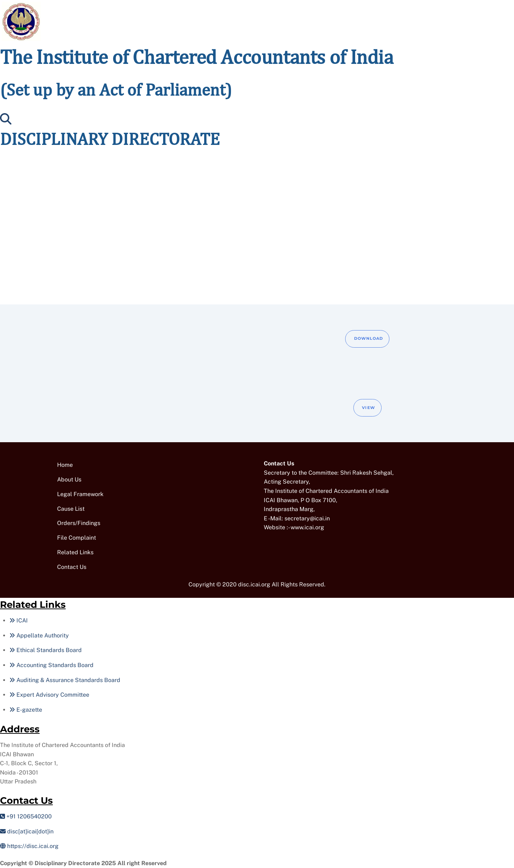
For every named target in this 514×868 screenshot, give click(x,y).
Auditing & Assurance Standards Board (64, 680)
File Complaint (76, 537)
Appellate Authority (39, 635)
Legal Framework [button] (80, 494)
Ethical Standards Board (45, 650)
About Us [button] (69, 479)
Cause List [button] (71, 508)
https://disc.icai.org (29, 846)
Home (65, 464)
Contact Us (71, 567)
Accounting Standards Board (51, 665)
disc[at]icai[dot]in (27, 831)
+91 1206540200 (26, 816)
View (368, 407)
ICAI (18, 620)
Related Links (75, 552)
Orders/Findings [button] (78, 523)
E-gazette (25, 709)
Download (368, 338)
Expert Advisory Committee (49, 694)
